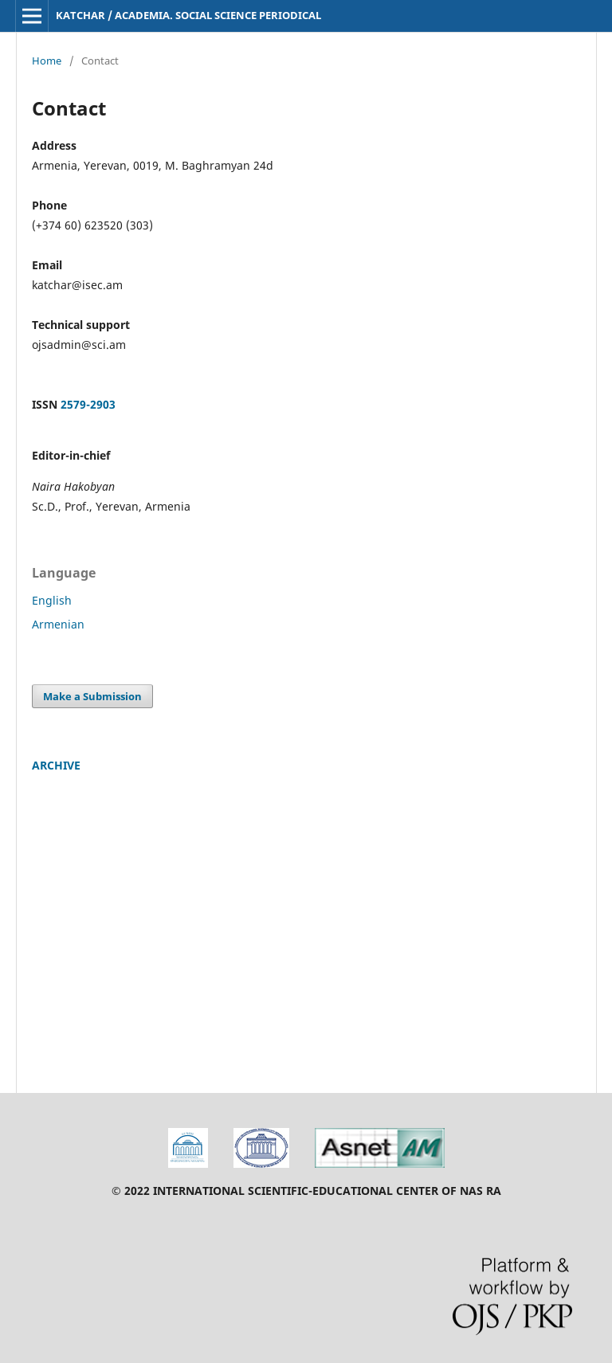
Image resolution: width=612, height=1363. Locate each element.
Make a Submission (92, 696)
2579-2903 (88, 404)
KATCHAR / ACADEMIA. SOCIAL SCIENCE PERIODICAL (188, 15)
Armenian (58, 624)
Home (46, 60)
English (52, 600)
